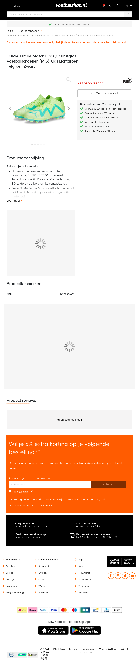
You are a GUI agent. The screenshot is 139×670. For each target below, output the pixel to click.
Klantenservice (13, 559)
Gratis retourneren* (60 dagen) (72, 24)
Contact (42, 579)
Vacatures (43, 592)
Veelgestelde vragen (16, 592)
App (80, 559)
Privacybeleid (20, 491)
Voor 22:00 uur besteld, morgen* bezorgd (105, 108)
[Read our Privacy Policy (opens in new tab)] (31, 491)
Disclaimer (59, 649)
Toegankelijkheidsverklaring (115, 649)
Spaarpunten (44, 566)
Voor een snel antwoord (29, 537)
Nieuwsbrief (84, 573)
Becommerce (22, 655)
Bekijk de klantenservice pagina (32, 526)
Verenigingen (84, 586)
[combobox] (69, 14)
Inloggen (102, 5)
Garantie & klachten (48, 559)
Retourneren (12, 586)
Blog (80, 566)
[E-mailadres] (50, 484)
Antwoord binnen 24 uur (88, 526)
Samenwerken (85, 579)
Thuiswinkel (32, 655)
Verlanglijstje (110, 5)
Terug (10, 30)
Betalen (9, 573)
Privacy (72, 649)
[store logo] (69, 6)
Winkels (42, 586)
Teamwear (83, 592)
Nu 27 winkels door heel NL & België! (96, 537)
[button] (128, 6)
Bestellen (10, 566)
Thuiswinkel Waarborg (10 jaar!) (100, 131)
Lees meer (13, 200)
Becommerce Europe (11, 655)
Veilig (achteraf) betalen (97, 122)
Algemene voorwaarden (88, 651)
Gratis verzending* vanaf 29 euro (101, 117)
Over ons (42, 573)
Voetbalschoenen (29, 30)
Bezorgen (10, 579)
